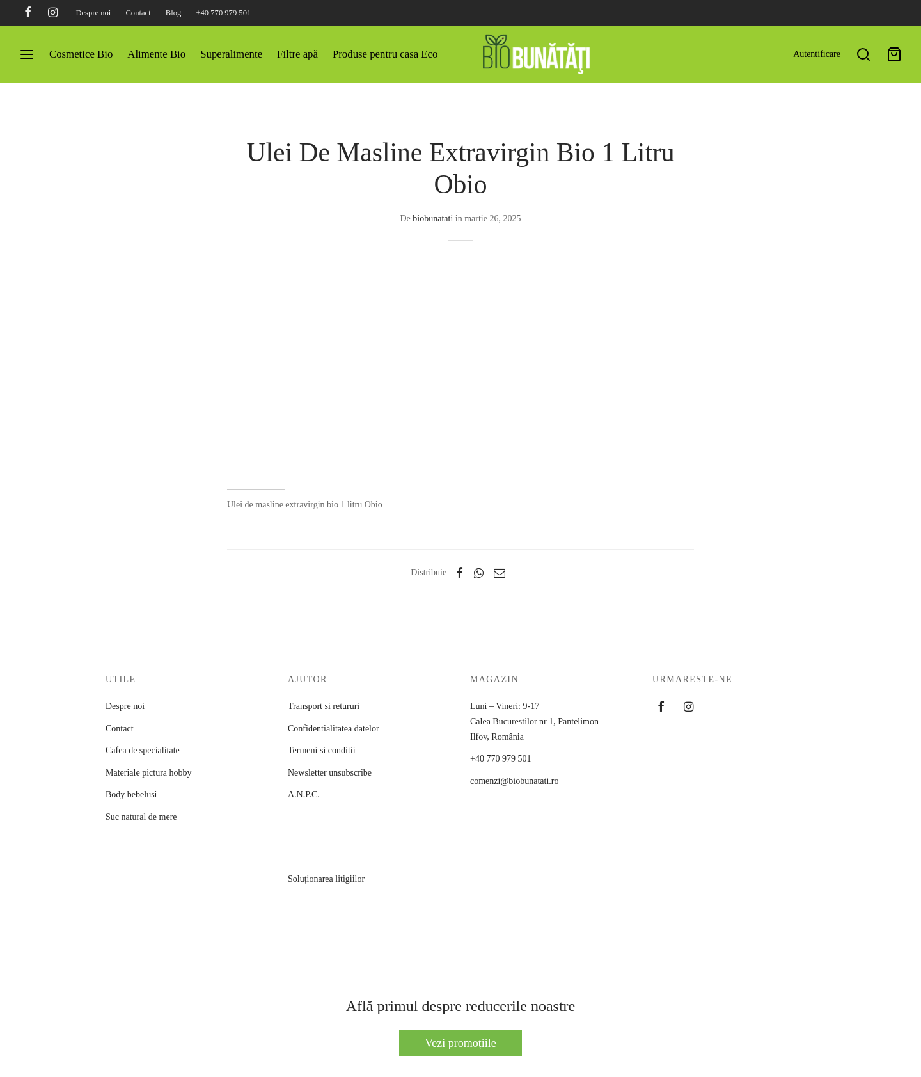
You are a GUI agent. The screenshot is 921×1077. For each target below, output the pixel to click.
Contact (137, 12)
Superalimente (231, 54)
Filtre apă (297, 54)
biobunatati (433, 218)
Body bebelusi (131, 794)
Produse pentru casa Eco (385, 54)
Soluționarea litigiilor (334, 911)
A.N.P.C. (334, 827)
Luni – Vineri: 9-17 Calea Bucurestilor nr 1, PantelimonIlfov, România (534, 721)
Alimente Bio (156, 54)
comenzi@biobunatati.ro (514, 781)
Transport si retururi (323, 706)
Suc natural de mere (141, 817)
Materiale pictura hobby (149, 773)
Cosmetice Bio (81, 54)
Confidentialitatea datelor (333, 728)
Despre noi (93, 12)
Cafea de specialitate (143, 750)
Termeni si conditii (322, 750)
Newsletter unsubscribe (330, 773)
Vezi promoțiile (460, 1043)
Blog (174, 12)
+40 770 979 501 (223, 12)
